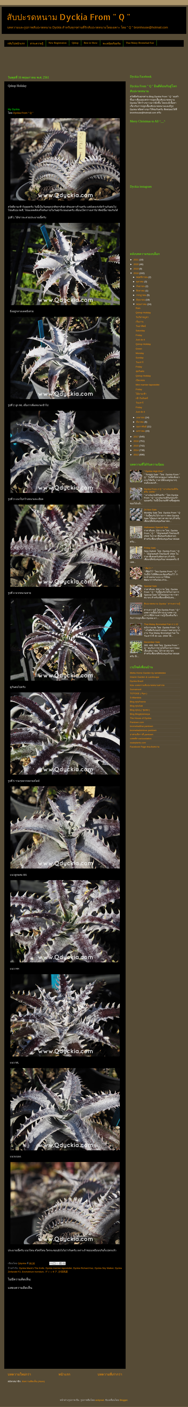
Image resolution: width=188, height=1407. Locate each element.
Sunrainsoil (135, 689)
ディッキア (51, 1271)
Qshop (75, 42)
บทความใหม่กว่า (19, 1374)
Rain (138, 308)
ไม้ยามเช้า (141, 394)
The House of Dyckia (140, 718)
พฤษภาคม (141, 304)
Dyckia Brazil (136, 681)
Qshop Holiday (143, 312)
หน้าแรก (64, 1374)
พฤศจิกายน (142, 277)
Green (139, 348)
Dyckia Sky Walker (104, 1268)
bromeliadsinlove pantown (143, 730)
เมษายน (140, 417)
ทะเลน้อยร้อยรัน (111, 43)
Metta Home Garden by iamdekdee (148, 673)
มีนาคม (140, 422)
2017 (136, 436)
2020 (136, 264)
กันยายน (140, 286)
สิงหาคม (140, 290)
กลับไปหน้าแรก (16, 43)
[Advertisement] (66, 59)
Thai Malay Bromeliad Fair (140, 42)
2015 (136, 445)
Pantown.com (137, 722)
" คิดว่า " (148, 568)
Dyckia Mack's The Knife (31, 1268)
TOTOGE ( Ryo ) (138, 693)
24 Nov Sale (150, 509)
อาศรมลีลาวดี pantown (141, 734)
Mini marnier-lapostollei (147, 384)
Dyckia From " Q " (23, 113)
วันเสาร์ (139, 362)
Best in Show (90, 42)
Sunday (140, 357)
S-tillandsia (135, 697)
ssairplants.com (138, 742)
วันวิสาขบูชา (142, 317)
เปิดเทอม (140, 380)
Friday (139, 335)
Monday (140, 353)
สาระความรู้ (36, 43)
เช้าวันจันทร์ (142, 398)
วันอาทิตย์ (141, 326)
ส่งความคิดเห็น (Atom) (33, 1381)
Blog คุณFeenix (138, 701)
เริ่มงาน (139, 321)
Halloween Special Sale (156, 527)
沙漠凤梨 (63, 1271)
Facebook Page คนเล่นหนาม (144, 746)
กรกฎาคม (141, 295)
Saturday (140, 330)
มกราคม (140, 431)
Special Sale (150, 586)
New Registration (57, 42)
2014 (136, 450)
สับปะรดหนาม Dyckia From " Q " (68, 16)
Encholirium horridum (33, 1271)
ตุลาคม (140, 281)
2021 (136, 259)
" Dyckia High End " (154, 471)
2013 (136, 454)
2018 (136, 273)
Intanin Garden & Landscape (144, 677)
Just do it (140, 339)
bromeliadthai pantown (141, 726)
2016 (136, 441)
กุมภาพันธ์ (141, 426)
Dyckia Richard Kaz (83, 1268)
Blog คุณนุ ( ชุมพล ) (140, 710)
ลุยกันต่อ (140, 371)
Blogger (123, 1400)
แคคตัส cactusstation (141, 738)
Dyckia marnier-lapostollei (58, 1268)
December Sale (152, 642)
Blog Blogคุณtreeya (140, 714)
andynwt (99, 1400)
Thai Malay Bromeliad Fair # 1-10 (161, 624)
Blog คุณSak (136, 706)
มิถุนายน (141, 299)
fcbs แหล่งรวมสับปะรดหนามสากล (147, 685)
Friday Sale (150, 548)
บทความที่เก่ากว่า (110, 1374)
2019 (136, 268)
